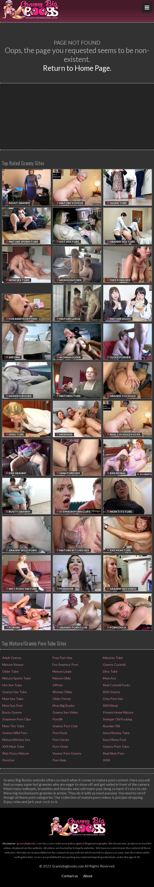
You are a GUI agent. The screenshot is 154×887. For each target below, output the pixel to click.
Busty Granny (12, 712)
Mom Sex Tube (12, 699)
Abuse (87, 876)
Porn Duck (59, 733)
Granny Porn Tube (115, 746)
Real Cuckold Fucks (116, 685)
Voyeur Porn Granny (66, 753)
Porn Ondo (60, 746)
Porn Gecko (60, 740)
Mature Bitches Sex (16, 740)
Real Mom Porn (113, 753)
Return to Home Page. (77, 68)
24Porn (57, 685)
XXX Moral (110, 705)
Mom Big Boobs (63, 705)
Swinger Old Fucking (117, 719)
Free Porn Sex (62, 658)
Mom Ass (109, 678)
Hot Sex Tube (12, 685)
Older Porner (61, 699)
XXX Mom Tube (13, 746)
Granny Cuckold (114, 664)
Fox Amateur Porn (65, 664)
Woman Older (62, 692)
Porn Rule (59, 760)
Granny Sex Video (65, 712)
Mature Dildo (61, 678)
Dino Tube (110, 671)
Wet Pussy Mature (15, 753)
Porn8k (57, 719)
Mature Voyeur (13, 664)
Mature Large (62, 671)
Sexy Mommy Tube (116, 733)
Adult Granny (11, 658)
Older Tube (10, 671)
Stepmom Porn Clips (16, 719)
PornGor (8, 760)
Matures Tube (112, 658)
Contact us (70, 876)
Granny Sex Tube (14, 692)
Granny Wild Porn (14, 733)
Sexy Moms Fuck (114, 740)
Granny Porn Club (65, 726)
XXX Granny (111, 692)
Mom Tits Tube (13, 726)
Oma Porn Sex (112, 699)
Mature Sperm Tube (16, 678)
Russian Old (111, 726)
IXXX (106, 760)
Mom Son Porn (12, 705)
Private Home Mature (117, 712)
